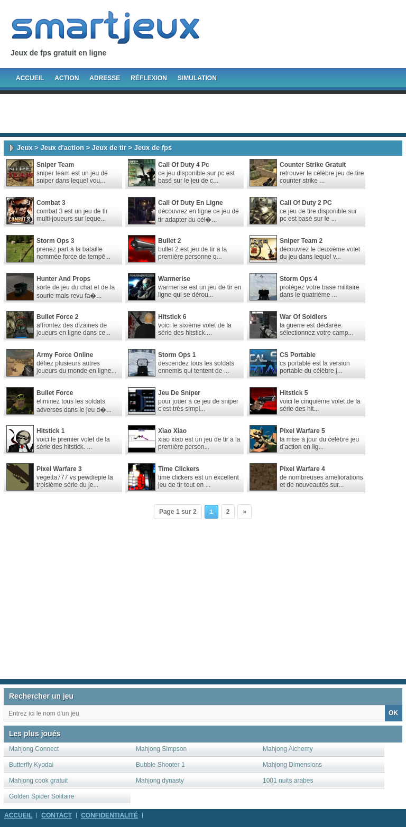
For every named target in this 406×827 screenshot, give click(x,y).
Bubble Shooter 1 (160, 764)
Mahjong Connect (34, 749)
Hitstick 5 (294, 393)
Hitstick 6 (172, 317)
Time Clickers (178, 469)
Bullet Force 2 (57, 317)
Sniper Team (55, 164)
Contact (56, 815)
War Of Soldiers (303, 317)
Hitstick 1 (50, 431)
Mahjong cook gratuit (38, 780)
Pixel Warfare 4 (302, 469)
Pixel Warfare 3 (59, 469)
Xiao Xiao (172, 431)
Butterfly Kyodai (31, 764)
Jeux (25, 148)
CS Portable (298, 355)
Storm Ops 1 (177, 355)
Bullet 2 (169, 241)
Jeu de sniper (179, 393)
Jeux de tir (109, 148)
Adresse (104, 78)
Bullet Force (54, 393)
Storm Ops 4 (298, 279)
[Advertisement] (203, 113)
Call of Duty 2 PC (306, 202)
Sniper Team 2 (301, 241)
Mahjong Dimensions (292, 764)
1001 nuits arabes (288, 780)
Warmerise (174, 279)
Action (66, 78)
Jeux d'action (62, 148)
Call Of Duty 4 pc (183, 164)
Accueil (30, 78)
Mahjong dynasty (160, 780)
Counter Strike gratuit (313, 164)
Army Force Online (64, 355)
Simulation (197, 78)
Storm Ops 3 (55, 241)
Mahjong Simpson (161, 749)
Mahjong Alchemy (288, 749)
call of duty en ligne (190, 202)
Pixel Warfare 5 (302, 431)
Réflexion (149, 78)
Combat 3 (51, 202)
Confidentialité (109, 815)
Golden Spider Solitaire (41, 796)
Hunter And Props (63, 279)
